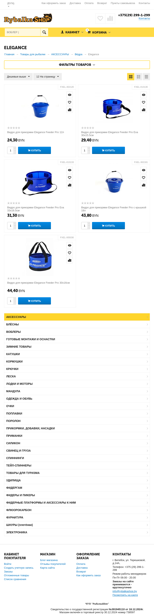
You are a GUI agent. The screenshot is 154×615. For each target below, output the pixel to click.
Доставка (75, 3)
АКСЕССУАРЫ (16, 317)
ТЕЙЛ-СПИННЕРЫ (18, 465)
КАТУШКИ (13, 354)
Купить (36, 150)
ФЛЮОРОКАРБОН (18, 510)
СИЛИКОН (13, 443)
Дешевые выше (18, 77)
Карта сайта (47, 567)
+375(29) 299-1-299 (134, 15)
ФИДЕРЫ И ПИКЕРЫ (20, 495)
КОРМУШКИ (14, 361)
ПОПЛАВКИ (14, 413)
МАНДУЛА (13, 391)
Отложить (69, 102)
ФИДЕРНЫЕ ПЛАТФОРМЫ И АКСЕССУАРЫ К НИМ (41, 502)
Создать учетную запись (18, 567)
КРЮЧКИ (12, 369)
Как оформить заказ (54, 3)
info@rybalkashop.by (124, 591)
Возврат (102, 3)
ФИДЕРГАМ (14, 487)
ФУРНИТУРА (14, 517)
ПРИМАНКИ (14, 435)
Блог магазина (49, 560)
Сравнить (69, 109)
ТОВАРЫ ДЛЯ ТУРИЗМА (23, 472)
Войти (7, 563)
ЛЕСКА (11, 376)
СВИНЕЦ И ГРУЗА (18, 450)
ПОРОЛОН (13, 421)
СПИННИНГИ (15, 458)
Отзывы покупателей (53, 563)
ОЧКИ (10, 406)
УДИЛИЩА (13, 480)
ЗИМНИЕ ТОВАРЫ (18, 346)
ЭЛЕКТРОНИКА (16, 532)
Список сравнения (15, 579)
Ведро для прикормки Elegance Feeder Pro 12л (35, 132)
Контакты (144, 3)
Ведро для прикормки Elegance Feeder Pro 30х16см (38, 282)
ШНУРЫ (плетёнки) (19, 524)
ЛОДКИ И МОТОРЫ (19, 383)
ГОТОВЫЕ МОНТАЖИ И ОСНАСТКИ (30, 339)
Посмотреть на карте (125, 595)
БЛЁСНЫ (12, 324)
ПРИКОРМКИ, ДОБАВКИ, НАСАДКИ (30, 428)
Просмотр (69, 95)
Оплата (89, 3)
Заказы (8, 571)
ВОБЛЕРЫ (13, 331)
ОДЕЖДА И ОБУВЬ (19, 398)
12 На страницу (47, 77)
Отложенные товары (16, 575)
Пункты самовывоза (123, 3)
